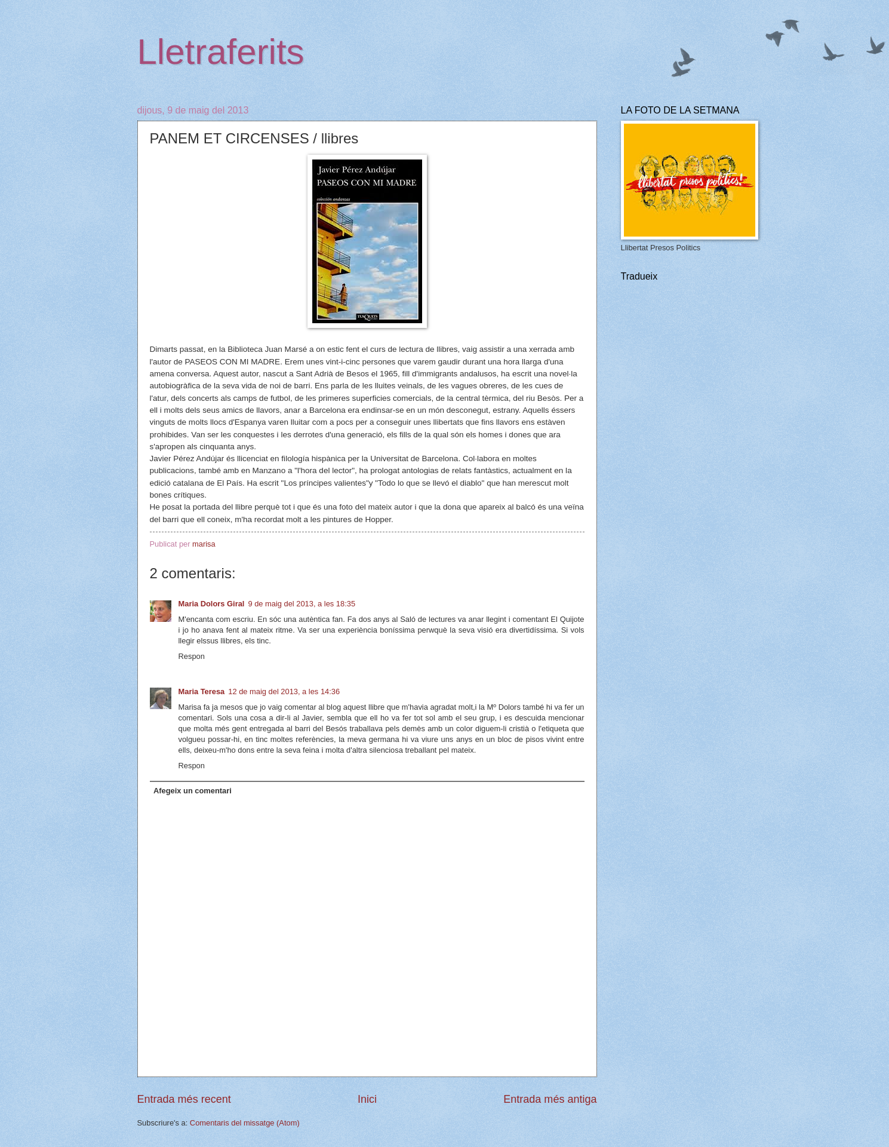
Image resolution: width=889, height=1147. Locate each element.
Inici (367, 1099)
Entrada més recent (184, 1099)
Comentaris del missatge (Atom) (245, 1122)
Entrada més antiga (549, 1099)
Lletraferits (220, 52)
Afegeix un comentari (192, 790)
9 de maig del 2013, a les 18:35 (301, 603)
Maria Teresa (202, 691)
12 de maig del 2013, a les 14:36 (284, 691)
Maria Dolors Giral (212, 603)
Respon (192, 656)
